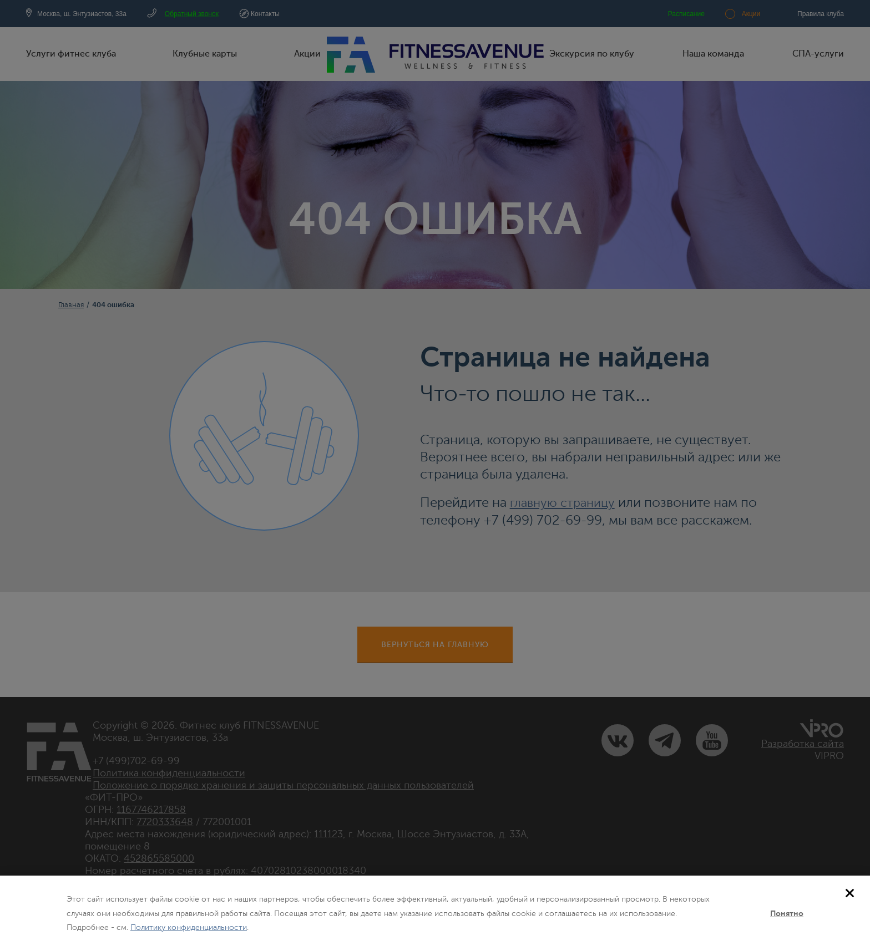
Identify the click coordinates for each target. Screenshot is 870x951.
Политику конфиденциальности (188, 927)
